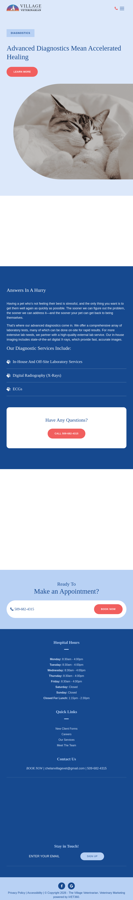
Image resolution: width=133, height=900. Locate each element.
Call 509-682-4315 (66, 429)
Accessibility (35, 888)
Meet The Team (66, 740)
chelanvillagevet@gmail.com (67, 764)
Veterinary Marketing (111, 888)
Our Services (66, 735)
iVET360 (73, 892)
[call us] (116, 8)
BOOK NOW (34, 763)
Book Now (108, 604)
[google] (71, 881)
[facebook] (61, 881)
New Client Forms (66, 724)
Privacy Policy (18, 888)
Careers (66, 729)
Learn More (22, 72)
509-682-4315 (23, 604)
